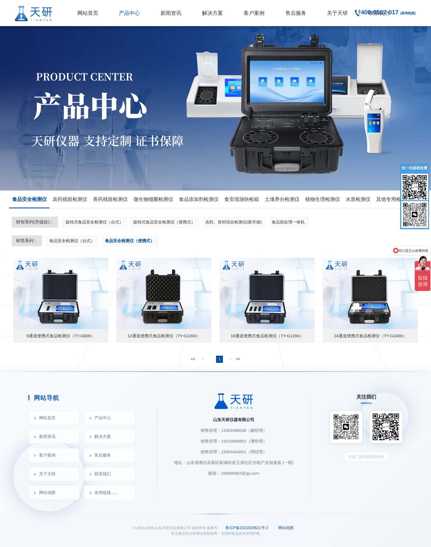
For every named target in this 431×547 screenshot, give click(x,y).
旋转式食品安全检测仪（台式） (94, 222)
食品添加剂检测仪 (199, 199)
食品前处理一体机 (288, 222)
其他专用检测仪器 (396, 199)
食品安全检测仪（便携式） (129, 240)
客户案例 (254, 13)
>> (238, 359)
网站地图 (47, 492)
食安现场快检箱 (241, 199)
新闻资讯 (170, 13)
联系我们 (102, 473)
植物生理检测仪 (322, 199)
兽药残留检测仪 (110, 199)
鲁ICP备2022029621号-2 (246, 528)
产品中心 (129, 13)
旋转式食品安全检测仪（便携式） (164, 222)
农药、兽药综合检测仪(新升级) (233, 222)
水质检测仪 (358, 199)
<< (193, 359)
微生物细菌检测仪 (153, 199)
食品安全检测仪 (29, 199)
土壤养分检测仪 (282, 199)
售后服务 (295, 13)
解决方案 (212, 13)
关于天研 (337, 13)
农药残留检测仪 (70, 199)
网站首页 (87, 13)
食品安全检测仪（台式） (72, 240)
